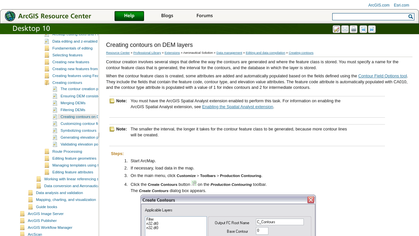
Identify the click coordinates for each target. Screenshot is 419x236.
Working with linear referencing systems (77, 191)
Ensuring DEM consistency (83, 108)
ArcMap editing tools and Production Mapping (90, 47)
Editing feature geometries (74, 171)
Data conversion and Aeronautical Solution (79, 198)
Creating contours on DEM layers (88, 129)
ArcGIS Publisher (42, 233)
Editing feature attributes (72, 185)
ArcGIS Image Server (46, 226)
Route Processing (67, 164)
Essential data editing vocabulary (79, 40)
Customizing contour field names (88, 136)
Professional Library (147, 52)
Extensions (172, 52)
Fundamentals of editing (72, 61)
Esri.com (401, 5)
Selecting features (67, 67)
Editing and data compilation (265, 52)
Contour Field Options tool (382, 75)
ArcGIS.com (379, 5)
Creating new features (70, 74)
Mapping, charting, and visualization (66, 212)
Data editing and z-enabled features (82, 54)
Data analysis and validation (59, 205)
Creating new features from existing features (89, 81)
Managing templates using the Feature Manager (92, 178)
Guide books (46, 219)
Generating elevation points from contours (96, 150)
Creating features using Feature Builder (85, 88)
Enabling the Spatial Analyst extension (237, 106)
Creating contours (67, 95)
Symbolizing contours (78, 143)
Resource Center (118, 52)
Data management (229, 52)
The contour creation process (85, 101)
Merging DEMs (73, 115)
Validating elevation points (82, 157)
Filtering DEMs (73, 122)
